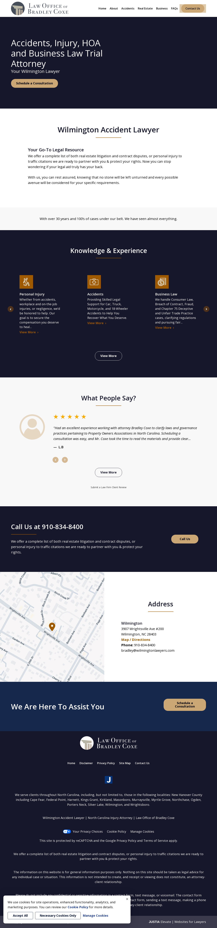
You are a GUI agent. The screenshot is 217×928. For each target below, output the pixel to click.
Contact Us (192, 8)
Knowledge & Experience (108, 250)
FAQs (174, 8)
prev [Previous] (55, 462)
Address (160, 603)
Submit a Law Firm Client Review (108, 487)
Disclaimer (86, 763)
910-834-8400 (144, 645)
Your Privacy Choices (83, 831)
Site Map (125, 763)
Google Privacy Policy (120, 841)
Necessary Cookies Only (58, 915)
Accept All (20, 915)
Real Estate (145, 8)
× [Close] (127, 899)
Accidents (127, 8)
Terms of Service (155, 841)
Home (102, 8)
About (114, 8)
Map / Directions (135, 639)
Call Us (185, 539)
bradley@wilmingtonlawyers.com (147, 650)
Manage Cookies (142, 831)
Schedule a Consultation (34, 83)
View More (108, 356)
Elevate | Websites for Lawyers (177, 922)
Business (162, 8)
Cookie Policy (116, 831)
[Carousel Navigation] (108, 460)
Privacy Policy (106, 763)
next (65, 462)
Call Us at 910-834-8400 (47, 526)
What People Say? (108, 397)
